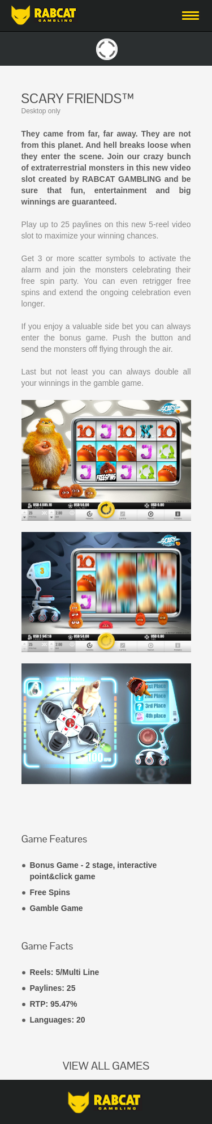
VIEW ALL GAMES (106, 1065)
